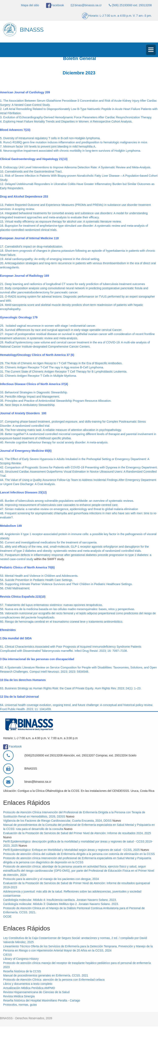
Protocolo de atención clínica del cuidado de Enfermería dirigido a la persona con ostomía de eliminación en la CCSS (79, 854)
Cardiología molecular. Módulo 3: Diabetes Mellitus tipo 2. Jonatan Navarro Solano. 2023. (61, 904)
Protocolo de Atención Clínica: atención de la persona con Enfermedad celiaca (53, 979)
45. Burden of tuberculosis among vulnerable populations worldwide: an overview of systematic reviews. (67, 500)
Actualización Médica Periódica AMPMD (29, 988)
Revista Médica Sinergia (19, 996)
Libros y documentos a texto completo (27, 983)
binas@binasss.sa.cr (86, 5)
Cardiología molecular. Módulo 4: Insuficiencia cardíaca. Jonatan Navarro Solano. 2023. (60, 899)
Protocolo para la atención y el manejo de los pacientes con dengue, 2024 (51, 879)
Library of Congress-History (21, 958)
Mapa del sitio (30, 5)
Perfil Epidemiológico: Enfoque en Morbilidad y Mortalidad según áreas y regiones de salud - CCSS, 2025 (71, 849)
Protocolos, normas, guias (20, 1004)
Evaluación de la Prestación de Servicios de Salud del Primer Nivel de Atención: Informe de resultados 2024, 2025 (77, 833)
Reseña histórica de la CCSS (22, 971)
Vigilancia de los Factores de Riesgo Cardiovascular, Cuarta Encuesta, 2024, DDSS (57, 820)
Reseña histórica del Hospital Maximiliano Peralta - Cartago (41, 1000)
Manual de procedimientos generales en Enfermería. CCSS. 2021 (45, 975)
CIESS (7, 954)
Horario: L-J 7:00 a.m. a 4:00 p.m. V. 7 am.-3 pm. (117, 15)
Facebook (55, 5)
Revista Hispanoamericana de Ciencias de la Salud (36, 992)
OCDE (7, 916)
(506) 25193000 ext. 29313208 (130, 5)
